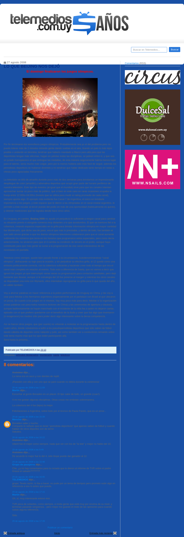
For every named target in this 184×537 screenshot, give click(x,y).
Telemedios (117, 51)
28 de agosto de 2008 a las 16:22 (28, 437)
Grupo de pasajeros (23, 464)
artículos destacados (27, 355)
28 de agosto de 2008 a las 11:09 (28, 387)
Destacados (19, 51)
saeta (56, 355)
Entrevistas (52, 51)
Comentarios (132, 63)
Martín (16, 390)
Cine (77, 51)
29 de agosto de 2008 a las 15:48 (28, 462)
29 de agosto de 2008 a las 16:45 (28, 477)
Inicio (57, 533)
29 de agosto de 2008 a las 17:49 (28, 521)
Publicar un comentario (60, 527)
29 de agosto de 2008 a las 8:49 (28, 449)
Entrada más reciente (101, 533)
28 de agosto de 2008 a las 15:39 (28, 416)
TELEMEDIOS (20, 479)
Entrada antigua (16, 533)
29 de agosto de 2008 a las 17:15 (28, 492)
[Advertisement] (153, 217)
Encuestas (93, 51)
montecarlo (46, 355)
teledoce (65, 355)
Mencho (16, 419)
